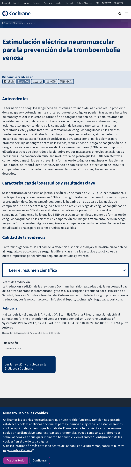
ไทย (97, 2)
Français (36, 2)
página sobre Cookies (17, 450)
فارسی (26, 2)
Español (6, 2)
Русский (48, 2)
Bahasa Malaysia (84, 2)
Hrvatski (59, 2)
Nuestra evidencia (22, 23)
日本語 (51, 81)
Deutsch (69, 2)
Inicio (5, 23)
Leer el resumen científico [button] (33, 270)
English (16, 2)
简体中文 (119, 2)
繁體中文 (106, 2)
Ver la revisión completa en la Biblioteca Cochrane (25, 366)
